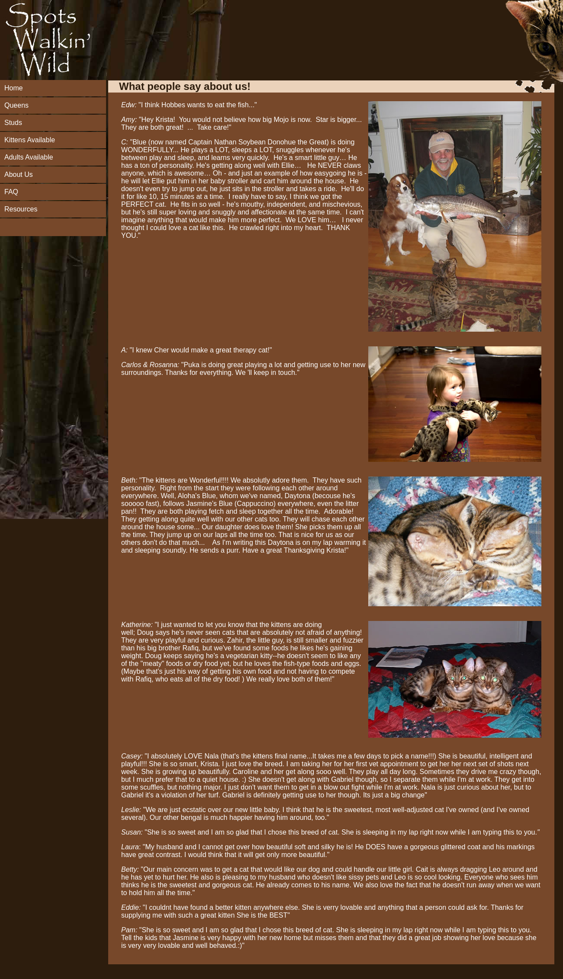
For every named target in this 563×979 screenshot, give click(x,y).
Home (13, 88)
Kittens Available (29, 140)
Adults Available (28, 157)
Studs (13, 122)
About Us (18, 174)
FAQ (11, 191)
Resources (20, 209)
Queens (16, 105)
